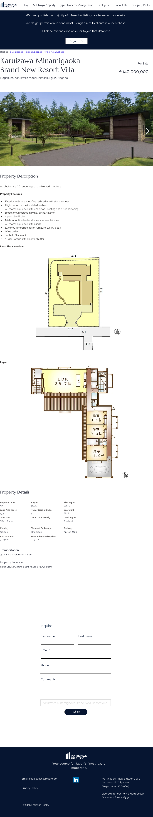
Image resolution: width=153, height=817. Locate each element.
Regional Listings (33, 52)
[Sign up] (76, 41)
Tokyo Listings (16, 52)
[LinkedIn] (76, 779)
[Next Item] (147, 131)
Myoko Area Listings (54, 52)
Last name (85, 636)
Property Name (50, 697)
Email (44, 650)
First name (48, 636)
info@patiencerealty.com (43, 778)
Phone (44, 665)
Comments (48, 679)
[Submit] (75, 712)
